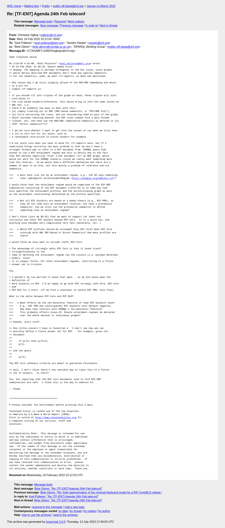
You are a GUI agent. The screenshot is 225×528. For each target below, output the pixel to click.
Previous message (71, 25)
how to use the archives (36, 514)
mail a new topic (75, 507)
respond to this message (47, 507)
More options (76, 21)
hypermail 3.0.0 (55, 521)
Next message (49, 25)
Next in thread (108, 25)
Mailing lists (31, 6)
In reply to (91, 25)
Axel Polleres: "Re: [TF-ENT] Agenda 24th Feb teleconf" (63, 496)
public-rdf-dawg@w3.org (68, 6)
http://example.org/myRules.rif (92, 178)
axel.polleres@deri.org (49, 42)
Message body (43, 21)
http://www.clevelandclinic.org (55, 417)
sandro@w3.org (99, 42)
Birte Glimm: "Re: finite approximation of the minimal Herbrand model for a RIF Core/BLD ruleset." (101, 492)
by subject (90, 511)
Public (46, 6)
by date (63, 511)
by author (104, 511)
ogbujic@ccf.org (51, 35)
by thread (76, 511)
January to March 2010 (101, 6)
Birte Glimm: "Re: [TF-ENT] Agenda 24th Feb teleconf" (68, 488)
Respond (60, 21)
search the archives (65, 514)
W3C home (14, 6)
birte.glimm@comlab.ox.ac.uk (51, 46)
